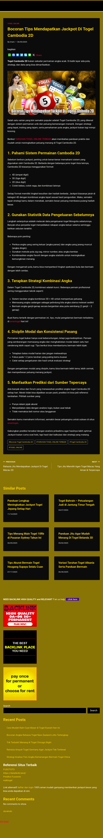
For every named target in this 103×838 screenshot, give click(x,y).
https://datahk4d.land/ (14, 773)
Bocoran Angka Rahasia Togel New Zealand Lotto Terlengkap (37, 735)
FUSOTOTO (9, 769)
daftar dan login (26, 787)
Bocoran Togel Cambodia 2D (21, 442)
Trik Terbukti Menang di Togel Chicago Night (29, 742)
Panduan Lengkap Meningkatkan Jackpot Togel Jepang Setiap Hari (25, 504)
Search (6, 705)
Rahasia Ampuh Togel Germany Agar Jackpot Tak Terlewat (36, 749)
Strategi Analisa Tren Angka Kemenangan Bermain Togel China (38, 757)
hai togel (4, 821)
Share (39, 55)
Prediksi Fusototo (12, 776)
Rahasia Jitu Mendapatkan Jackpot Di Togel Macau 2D (26, 465)
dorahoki (7, 811)
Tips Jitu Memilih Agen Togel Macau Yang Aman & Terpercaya (77, 465)
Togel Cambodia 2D (78, 442)
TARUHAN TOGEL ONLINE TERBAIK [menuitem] (33, 139)
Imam (12, 42)
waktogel (7, 780)
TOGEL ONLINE (13, 24)
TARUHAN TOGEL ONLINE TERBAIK (51, 442)
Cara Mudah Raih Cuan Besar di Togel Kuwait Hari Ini (33, 727)
